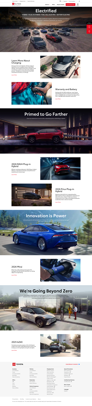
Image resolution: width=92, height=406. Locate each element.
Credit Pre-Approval (68, 373)
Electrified (14, 375)
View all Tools (50, 394)
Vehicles (31, 369)
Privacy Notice (15, 399)
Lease (13, 384)
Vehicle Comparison (34, 386)
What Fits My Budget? (51, 376)
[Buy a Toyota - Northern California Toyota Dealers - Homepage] (17, 4)
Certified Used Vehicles (69, 380)
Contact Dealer (50, 373)
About (39, 399)
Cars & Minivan (15, 370)
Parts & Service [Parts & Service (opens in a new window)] (51, 388)
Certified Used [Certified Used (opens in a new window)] (68, 381)
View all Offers (15, 387)
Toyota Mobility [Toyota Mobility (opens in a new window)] (51, 386)
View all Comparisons (34, 394)
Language (66, 389)
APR (13, 381)
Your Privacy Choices (73, 364)
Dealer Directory (33, 383)
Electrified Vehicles (51, 383)
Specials (14, 386)
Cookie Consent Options (31, 399)
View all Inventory (16, 376)
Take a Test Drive (50, 372)
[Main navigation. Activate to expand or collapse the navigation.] (78, 4)
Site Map (22, 399)
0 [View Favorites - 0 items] (60, 1)
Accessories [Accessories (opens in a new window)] (50, 392)
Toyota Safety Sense (51, 389)
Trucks (13, 372)
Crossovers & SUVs (16, 373)
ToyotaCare (49, 391)
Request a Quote (50, 370)
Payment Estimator (51, 375)
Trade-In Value (50, 378)
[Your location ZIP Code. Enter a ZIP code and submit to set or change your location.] (77, 1)
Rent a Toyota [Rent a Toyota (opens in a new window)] (68, 386)
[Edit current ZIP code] (79, 1)
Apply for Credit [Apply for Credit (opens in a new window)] (51, 380)
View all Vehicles (33, 376)
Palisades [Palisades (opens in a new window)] (67, 375)
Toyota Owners (67, 376)
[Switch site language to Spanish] (65, 1)
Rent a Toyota (67, 384)
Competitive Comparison (52, 384)
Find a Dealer (32, 381)
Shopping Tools (50, 369)
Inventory (14, 369)
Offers (13, 380)
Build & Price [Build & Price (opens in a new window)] (50, 381)
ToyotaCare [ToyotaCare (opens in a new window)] (67, 372)
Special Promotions (68, 369)
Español (65, 390)
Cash (13, 383)
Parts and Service (67, 370)
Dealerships (32, 380)
